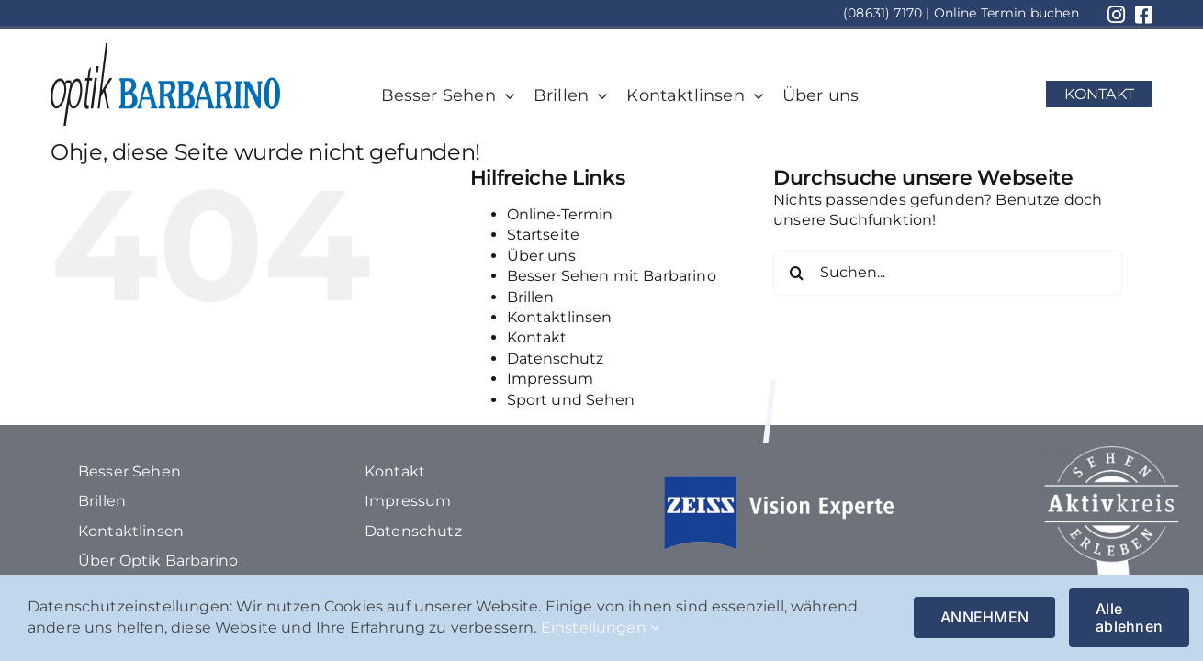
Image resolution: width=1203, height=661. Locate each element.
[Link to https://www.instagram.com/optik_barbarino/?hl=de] (1116, 15)
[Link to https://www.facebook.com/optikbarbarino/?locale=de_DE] (1143, 15)
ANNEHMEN (984, 617)
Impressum (550, 378)
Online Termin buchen (1006, 13)
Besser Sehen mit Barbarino (611, 276)
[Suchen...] (947, 273)
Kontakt (537, 337)
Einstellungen (600, 627)
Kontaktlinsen (560, 317)
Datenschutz (555, 358)
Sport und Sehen (571, 400)
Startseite (543, 234)
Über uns (541, 255)
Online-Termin (560, 214)
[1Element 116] (165, 50)
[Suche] (796, 273)
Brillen (531, 297)
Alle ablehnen (1129, 617)
